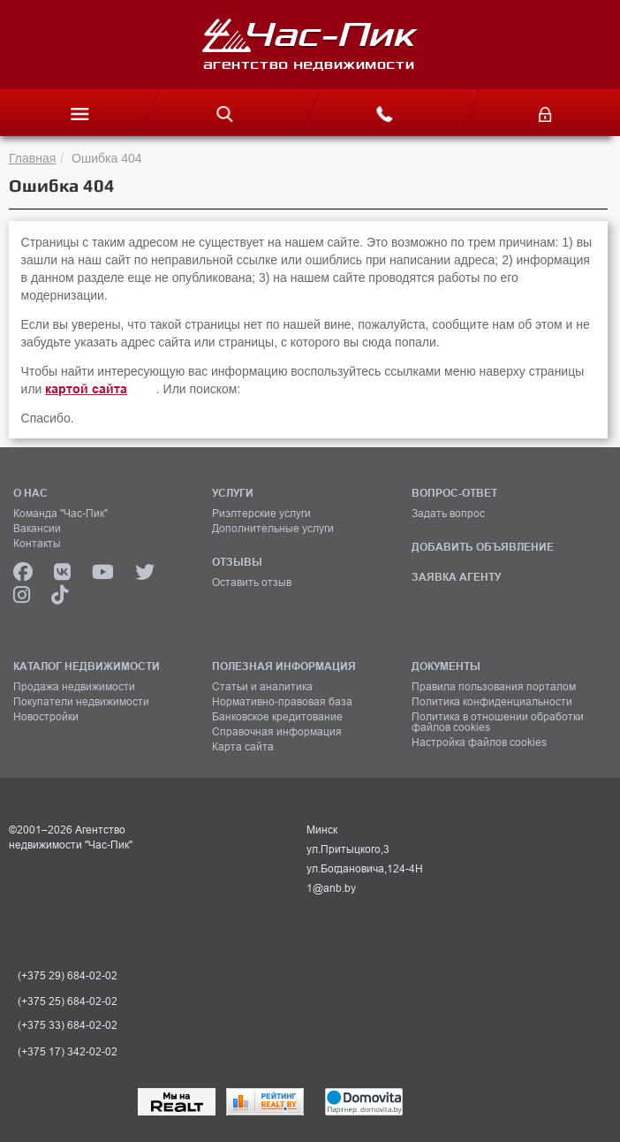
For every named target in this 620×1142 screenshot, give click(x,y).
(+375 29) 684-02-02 (67, 976)
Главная (32, 158)
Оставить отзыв (251, 582)
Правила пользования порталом (494, 686)
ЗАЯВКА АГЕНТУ (456, 576)
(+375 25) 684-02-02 (67, 1001)
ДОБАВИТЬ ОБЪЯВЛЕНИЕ (483, 546)
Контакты (37, 543)
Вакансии (37, 528)
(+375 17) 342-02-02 (67, 1052)
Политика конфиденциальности (492, 702)
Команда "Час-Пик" (60, 513)
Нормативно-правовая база (282, 702)
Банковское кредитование (277, 717)
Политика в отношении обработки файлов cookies (498, 722)
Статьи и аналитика (262, 686)
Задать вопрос (448, 513)
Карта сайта (243, 747)
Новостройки (46, 717)
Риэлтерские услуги (261, 513)
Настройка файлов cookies (479, 742)
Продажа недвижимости (74, 686)
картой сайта (86, 389)
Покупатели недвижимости (81, 702)
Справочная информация (277, 732)
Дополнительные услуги (273, 528)
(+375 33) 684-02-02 (67, 1025)
